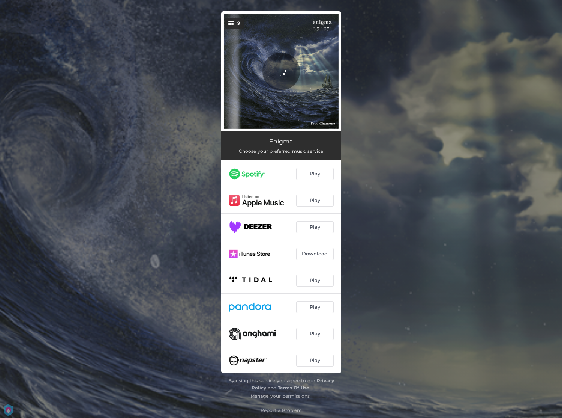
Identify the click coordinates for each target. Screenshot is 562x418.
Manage (259, 396)
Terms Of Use (293, 388)
